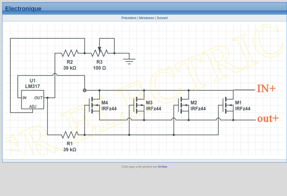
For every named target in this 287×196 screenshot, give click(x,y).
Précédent (128, 18)
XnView (162, 166)
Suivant (162, 18)
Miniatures (146, 18)
